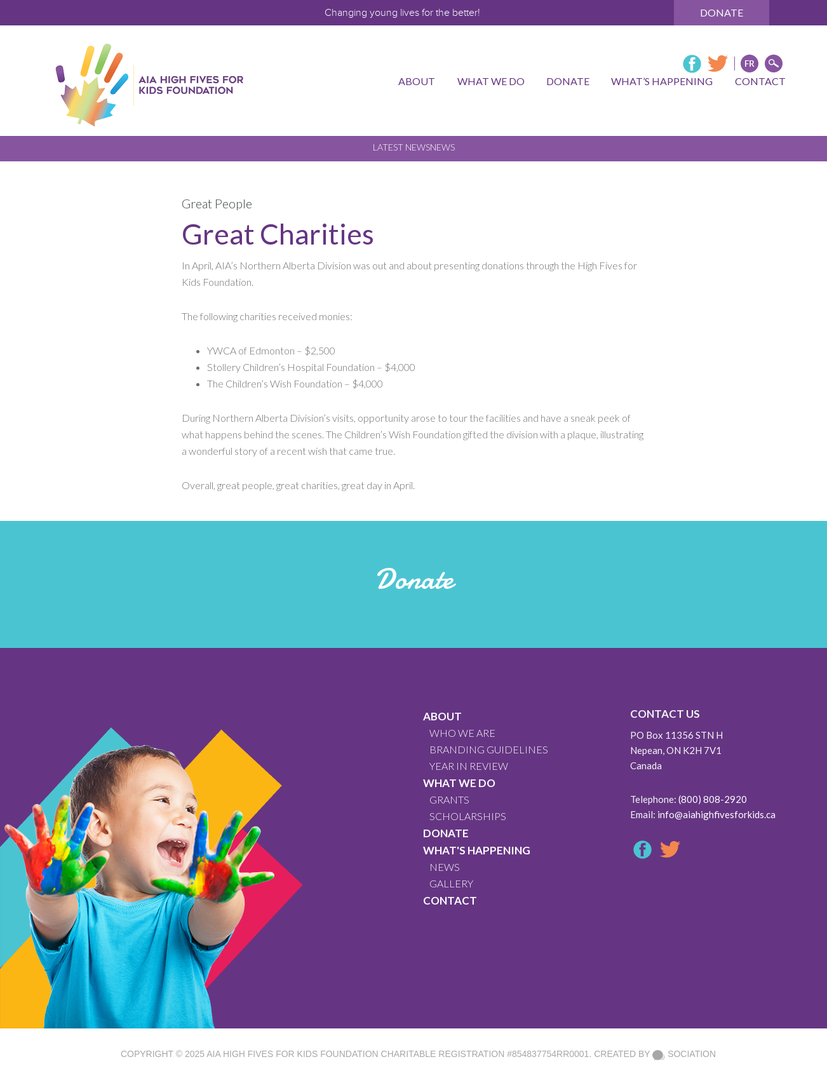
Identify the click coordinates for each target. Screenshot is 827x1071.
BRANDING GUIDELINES (488, 749)
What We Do (459, 783)
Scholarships (467, 816)
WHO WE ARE (462, 733)
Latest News (401, 147)
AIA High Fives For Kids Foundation (292, 1054)
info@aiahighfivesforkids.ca (716, 814)
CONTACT (450, 900)
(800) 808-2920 (712, 799)
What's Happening (476, 850)
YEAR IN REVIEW (468, 766)
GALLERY (451, 883)
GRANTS (449, 799)
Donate (721, 12)
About (442, 716)
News (442, 147)
